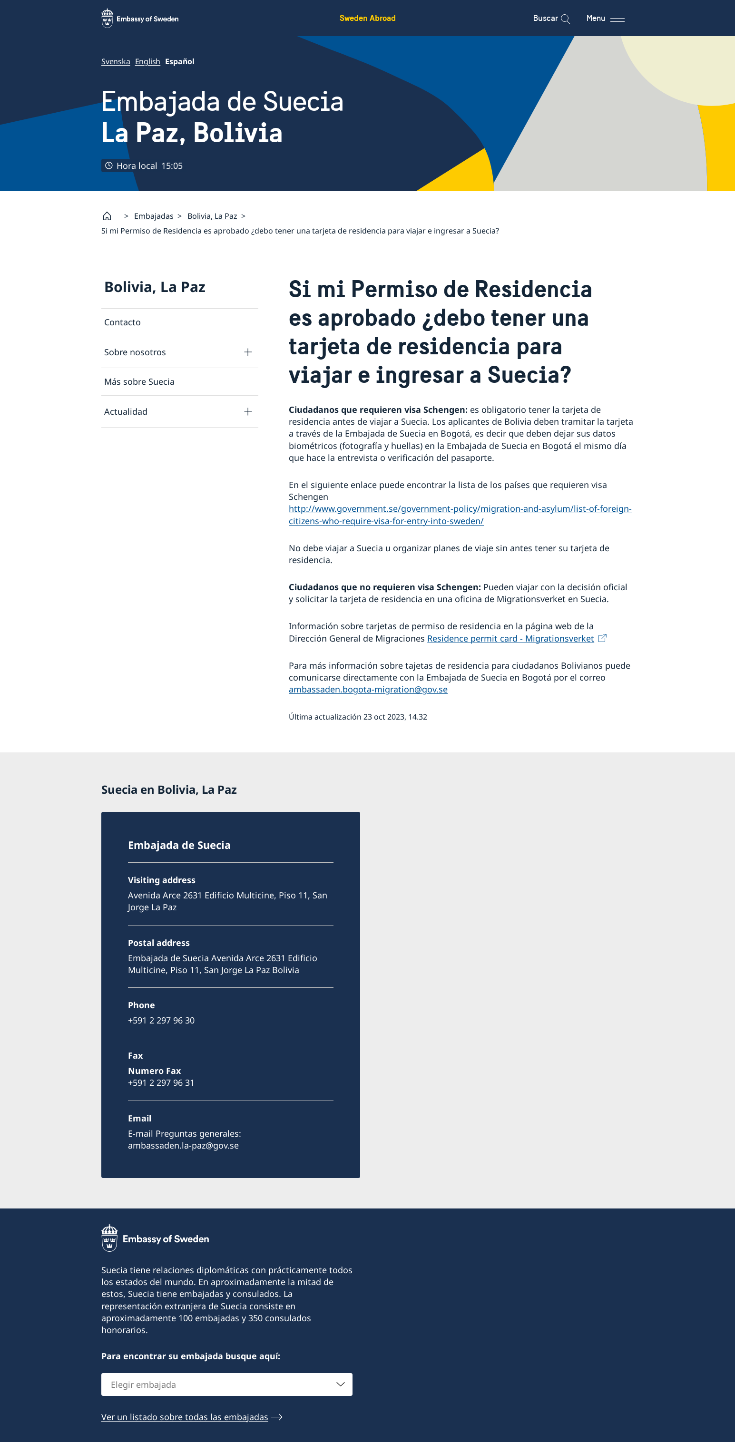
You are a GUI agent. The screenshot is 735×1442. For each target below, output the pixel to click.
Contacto (122, 322)
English (147, 61)
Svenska (115, 61)
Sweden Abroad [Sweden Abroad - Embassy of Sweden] (368, 17)
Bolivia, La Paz (212, 216)
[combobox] (227, 1384)
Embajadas (154, 216)
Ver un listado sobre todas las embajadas (184, 1417)
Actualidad (125, 411)
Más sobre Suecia (139, 381)
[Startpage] (110, 215)
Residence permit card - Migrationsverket (510, 637)
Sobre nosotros (135, 351)
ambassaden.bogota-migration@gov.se (368, 689)
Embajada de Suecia (222, 116)
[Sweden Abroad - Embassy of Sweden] (148, 18)
